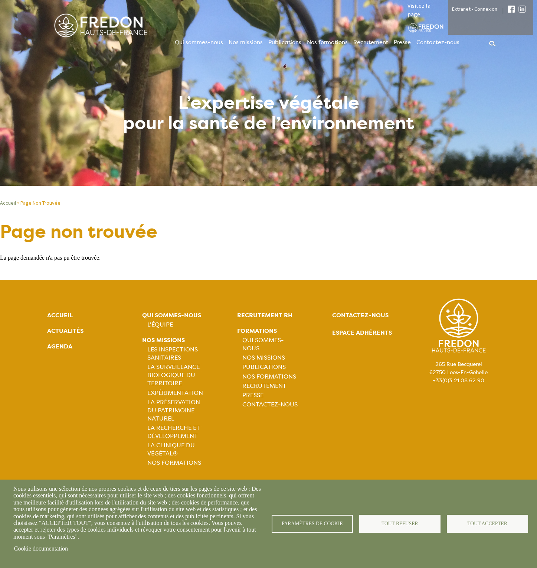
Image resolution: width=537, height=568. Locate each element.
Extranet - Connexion (474, 9)
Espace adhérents (362, 333)
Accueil (8, 202)
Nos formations (327, 42)
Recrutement (370, 42)
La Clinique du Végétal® (171, 449)
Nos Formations (174, 463)
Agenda (59, 346)
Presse (402, 42)
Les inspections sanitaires (172, 353)
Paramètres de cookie (312, 523)
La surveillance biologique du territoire (173, 375)
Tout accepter (487, 523)
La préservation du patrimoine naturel (173, 410)
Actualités (65, 331)
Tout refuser (400, 523)
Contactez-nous (437, 42)
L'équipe (160, 324)
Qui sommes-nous (199, 42)
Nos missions (246, 42)
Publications (284, 42)
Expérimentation (175, 393)
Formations (257, 331)
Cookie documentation (41, 548)
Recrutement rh (264, 315)
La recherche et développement (173, 432)
